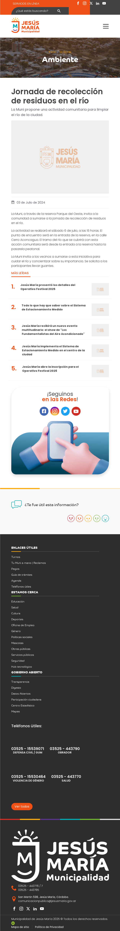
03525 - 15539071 (27, 748)
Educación (17, 601)
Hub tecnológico (21, 666)
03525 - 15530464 (28, 776)
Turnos (15, 557)
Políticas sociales (21, 637)
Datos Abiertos (20, 693)
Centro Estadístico (22, 705)
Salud (14, 607)
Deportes (17, 619)
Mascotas (17, 643)
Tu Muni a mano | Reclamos (28, 563)
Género (16, 631)
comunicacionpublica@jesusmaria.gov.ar (47, 901)
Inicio (53, 52)
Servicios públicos (22, 655)
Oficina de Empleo (22, 625)
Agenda (16, 580)
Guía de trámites (21, 574)
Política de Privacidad (49, 927)
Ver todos (22, 806)
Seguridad (17, 660)
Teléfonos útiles (21, 586)
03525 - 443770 (66, 776)
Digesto (16, 687)
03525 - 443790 (65, 748)
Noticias (65, 52)
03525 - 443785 (28, 890)
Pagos (15, 569)
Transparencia (20, 681)
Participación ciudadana (26, 699)
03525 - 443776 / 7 (30, 886)
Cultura (15, 613)
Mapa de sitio (20, 927)
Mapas (15, 711)
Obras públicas (20, 649)
